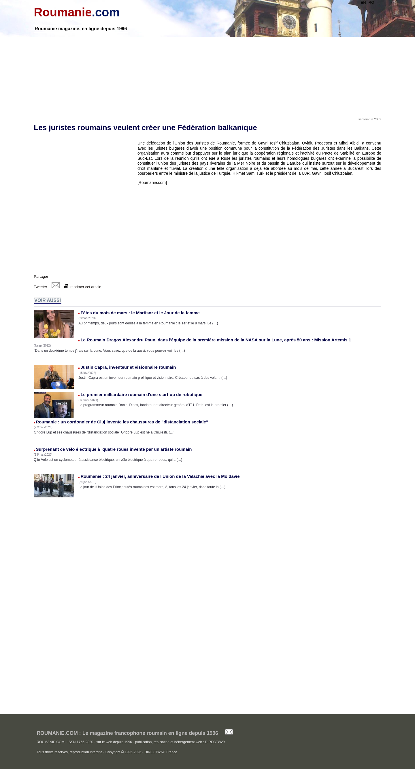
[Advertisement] (207, 75)
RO (370, 2)
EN (362, 2)
